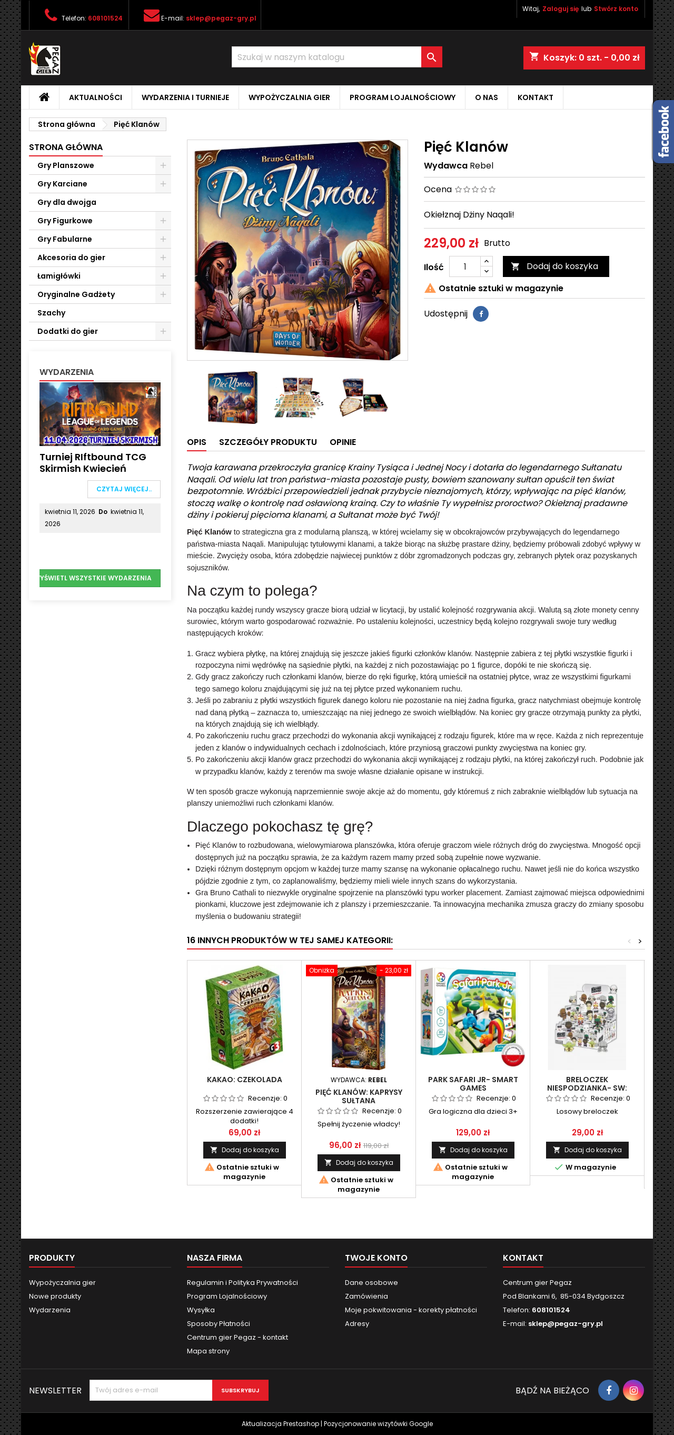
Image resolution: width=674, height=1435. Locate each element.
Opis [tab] (196, 442)
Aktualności (95, 97)
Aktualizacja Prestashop (280, 1423)
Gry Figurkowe (65, 220)
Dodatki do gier (67, 331)
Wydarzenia (66, 372)
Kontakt (535, 97)
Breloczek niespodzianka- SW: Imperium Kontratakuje (587, 1088)
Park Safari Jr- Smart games (473, 1083)
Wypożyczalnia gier (289, 97)
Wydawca (446, 166)
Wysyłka (201, 1310)
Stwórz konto (616, 8)
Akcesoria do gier (71, 257)
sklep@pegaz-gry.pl (221, 18)
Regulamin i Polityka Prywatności (242, 1283)
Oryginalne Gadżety (76, 294)
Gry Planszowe (65, 165)
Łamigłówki (59, 276)
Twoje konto (376, 1258)
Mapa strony (208, 1351)
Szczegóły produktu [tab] (268, 442)
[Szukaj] (337, 56)
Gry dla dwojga (66, 202)
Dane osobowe (371, 1283)
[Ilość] (465, 266)
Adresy (357, 1324)
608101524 (105, 18)
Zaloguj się (560, 8)
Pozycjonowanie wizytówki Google (378, 1423)
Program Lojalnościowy (402, 97)
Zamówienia (366, 1296)
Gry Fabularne (64, 239)
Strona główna (66, 147)
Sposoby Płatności (218, 1324)
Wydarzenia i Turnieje (185, 97)
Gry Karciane (62, 184)
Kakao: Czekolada (244, 1079)
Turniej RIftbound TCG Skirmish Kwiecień (92, 462)
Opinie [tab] (343, 442)
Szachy (51, 313)
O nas (486, 97)
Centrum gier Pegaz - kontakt (237, 1337)
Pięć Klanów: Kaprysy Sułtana (358, 1096)
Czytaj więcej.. (124, 488)
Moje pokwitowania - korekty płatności (411, 1310)
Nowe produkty (55, 1296)
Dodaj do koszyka (554, 266)
